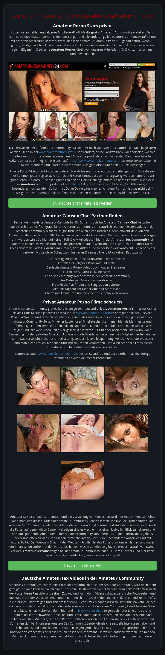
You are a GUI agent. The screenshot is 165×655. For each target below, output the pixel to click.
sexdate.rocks (74, 184)
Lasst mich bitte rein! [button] (82, 565)
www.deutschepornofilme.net (58, 354)
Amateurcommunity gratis (57, 152)
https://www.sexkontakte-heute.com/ (95, 160)
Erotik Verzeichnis (90, 610)
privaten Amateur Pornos (95, 313)
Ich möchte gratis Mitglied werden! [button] (82, 203)
